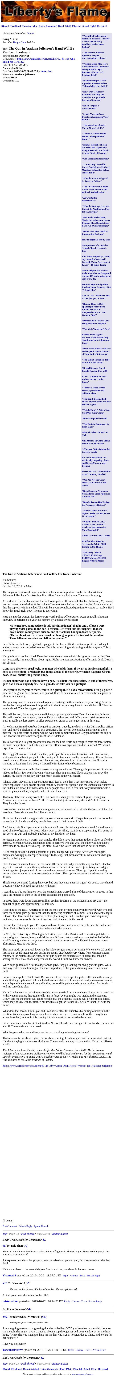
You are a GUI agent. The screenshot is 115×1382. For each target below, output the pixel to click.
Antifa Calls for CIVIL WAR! (96, 535)
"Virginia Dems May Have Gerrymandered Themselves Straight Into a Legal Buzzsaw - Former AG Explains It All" (95, 69)
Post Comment (10, 1226)
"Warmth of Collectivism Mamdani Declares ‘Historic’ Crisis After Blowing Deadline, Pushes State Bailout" (96, 41)
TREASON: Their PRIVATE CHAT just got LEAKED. (96, 297)
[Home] (5, 26)
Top (5, 1233)
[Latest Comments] (48, 26)
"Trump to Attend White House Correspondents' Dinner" (94, 136)
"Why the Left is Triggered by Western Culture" (95, 179)
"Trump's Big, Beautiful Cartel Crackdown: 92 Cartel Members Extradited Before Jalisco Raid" (96, 168)
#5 (28, 1283)
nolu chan (46, 71)
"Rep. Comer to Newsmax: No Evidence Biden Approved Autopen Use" (96, 494)
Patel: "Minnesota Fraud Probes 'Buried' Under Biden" (94, 379)
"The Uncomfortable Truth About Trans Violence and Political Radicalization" (95, 189)
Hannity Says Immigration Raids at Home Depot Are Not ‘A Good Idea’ (96, 287)
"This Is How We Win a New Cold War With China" (96, 411)
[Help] (93, 26)
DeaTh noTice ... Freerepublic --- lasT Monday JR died (96, 472)
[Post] (61, 26)
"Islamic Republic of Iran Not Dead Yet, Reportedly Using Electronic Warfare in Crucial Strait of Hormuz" (95, 148)
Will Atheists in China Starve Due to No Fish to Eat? (96, 442)
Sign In (30, 33)
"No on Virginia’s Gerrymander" (90, 107)
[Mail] (68, 26)
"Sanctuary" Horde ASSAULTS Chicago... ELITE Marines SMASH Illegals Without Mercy (94, 556)
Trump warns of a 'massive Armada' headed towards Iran (95, 248)
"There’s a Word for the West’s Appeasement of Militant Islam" (93, 390)
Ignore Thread (41, 1226)
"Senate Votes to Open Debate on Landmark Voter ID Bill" (95, 117)
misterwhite (10, 1301)
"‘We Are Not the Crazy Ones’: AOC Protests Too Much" (94, 482)
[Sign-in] (76, 26)
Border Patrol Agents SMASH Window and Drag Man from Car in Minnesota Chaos (95, 338)
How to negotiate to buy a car (96, 239)
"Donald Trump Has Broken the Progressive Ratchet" (96, 503)
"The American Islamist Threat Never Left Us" (93, 126)
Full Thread (27, 1233)
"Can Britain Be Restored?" (95, 158)
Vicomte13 (9, 1275)
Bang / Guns (19, 42)
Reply (65, 1275)
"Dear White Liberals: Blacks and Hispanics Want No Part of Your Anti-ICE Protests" (96, 351)
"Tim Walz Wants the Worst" (96, 329)
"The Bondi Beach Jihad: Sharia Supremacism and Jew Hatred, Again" (96, 401)
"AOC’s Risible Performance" (89, 199)
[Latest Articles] (29, 26)
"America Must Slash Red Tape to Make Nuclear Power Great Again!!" (96, 513)
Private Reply (25, 1226)
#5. (4, 1245)
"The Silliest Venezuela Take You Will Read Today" (95, 361)
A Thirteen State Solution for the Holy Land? (96, 450)
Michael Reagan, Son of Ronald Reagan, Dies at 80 (94, 369)
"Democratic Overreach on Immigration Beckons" (95, 232)
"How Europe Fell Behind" (95, 418)
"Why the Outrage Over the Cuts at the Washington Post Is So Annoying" (95, 209)
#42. (5, 1283)
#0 (25, 1245)
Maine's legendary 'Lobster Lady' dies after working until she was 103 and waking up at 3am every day (96, 274)
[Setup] (85, 26)
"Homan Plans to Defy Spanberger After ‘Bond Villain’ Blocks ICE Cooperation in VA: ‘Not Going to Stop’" (94, 309)
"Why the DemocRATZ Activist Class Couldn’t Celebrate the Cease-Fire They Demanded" (94, 525)
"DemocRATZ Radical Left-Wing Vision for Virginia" (95, 322)
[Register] (102, 26)
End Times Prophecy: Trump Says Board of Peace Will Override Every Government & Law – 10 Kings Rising (96, 260)
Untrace (74, 1275)
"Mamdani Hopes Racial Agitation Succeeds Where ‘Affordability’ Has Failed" (95, 83)
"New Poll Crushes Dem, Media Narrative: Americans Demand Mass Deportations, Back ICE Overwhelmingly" (96, 221)
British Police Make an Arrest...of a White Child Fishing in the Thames (94, 544)
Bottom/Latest (60, 1233)
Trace (82, 1275)
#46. (5, 1316)
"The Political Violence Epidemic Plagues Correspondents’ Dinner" (94, 55)
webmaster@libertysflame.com (82, 1374)
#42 (44, 1316)
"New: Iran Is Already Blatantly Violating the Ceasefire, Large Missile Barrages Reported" (93, 95)
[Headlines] (15, 26)
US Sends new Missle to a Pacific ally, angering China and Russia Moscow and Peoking (95, 461)
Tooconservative (13, 1349)
